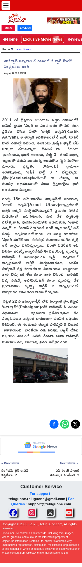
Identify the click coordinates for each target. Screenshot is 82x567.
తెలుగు (8, 27)
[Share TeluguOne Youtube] (69, 512)
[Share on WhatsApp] (64, 424)
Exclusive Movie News (42, 39)
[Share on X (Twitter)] (75, 424)
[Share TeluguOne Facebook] (13, 512)
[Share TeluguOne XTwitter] (50, 512)
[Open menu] (6, 5)
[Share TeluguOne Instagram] (31, 512)
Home (10, 39)
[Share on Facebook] (54, 424)
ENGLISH (25, 27)
